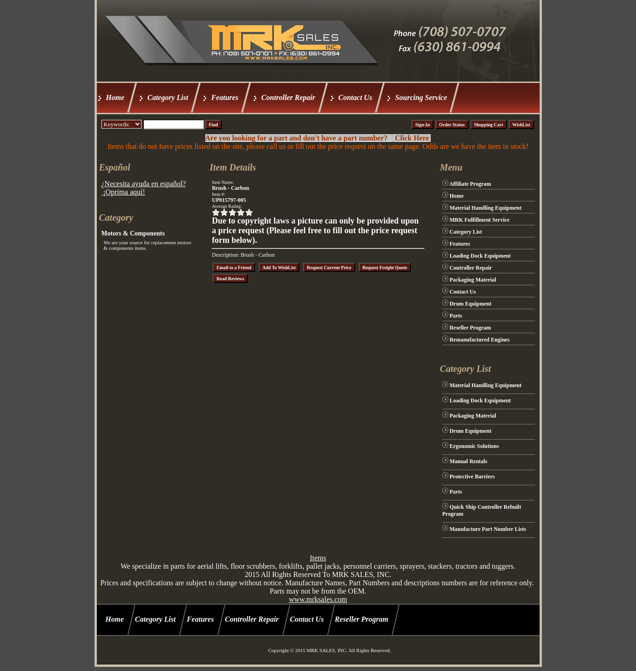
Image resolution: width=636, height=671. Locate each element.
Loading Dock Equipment (480, 256)
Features (224, 97)
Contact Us (355, 97)
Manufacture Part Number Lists (488, 529)
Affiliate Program (470, 184)
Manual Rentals (468, 461)
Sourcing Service (421, 97)
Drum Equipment (471, 303)
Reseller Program (470, 327)
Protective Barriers (472, 476)
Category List (168, 97)
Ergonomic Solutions (474, 446)
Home (115, 97)
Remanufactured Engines (480, 339)
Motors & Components (133, 233)
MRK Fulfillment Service (480, 220)
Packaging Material (473, 280)
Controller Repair (288, 97)
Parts (456, 315)
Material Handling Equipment (486, 208)
